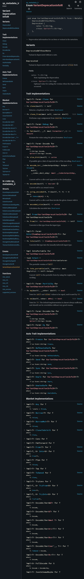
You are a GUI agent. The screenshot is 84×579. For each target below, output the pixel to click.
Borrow (39, 413)
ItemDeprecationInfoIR (44, 234)
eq (31, 290)
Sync (38, 368)
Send (38, 359)
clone (32, 106)
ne (31, 299)
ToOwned (40, 473)
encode (33, 184)
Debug (46, 124)
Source (29, 12)
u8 (53, 184)
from (32, 221)
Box (50, 537)
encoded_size (36, 204)
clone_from (35, 114)
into (32, 241)
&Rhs (50, 299)
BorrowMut (41, 421)
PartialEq (48, 283)
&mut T (52, 520)
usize (54, 157)
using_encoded (37, 192)
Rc (50, 554)
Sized (29, 168)
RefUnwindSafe (43, 348)
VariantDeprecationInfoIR (40, 102)
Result (30, 134)
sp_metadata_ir (32, 3)
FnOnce (35, 196)
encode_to (35, 165)
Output (35, 258)
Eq (44, 325)
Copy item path (29, 9)
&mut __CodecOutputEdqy (63, 173)
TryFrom (43, 485)
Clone (46, 99)
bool (63, 290)
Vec (49, 184)
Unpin (38, 377)
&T (51, 503)
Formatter (57, 131)
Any (37, 404)
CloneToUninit (43, 430)
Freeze (39, 339)
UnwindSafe (41, 385)
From (34, 214)
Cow (50, 546)
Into (28, 234)
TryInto (43, 494)
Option (47, 28)
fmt (31, 131)
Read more (59, 110)
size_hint (35, 157)
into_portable (37, 268)
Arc (50, 529)
